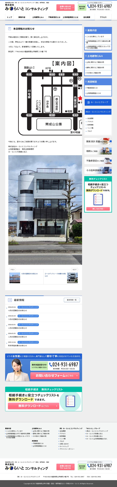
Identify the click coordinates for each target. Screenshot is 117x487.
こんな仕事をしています (95, 36)
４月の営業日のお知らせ (17, 310)
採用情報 (90, 125)
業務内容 (21, 17)
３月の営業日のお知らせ (17, 319)
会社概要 (86, 17)
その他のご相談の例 (93, 73)
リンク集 (90, 128)
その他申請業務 (97, 170)
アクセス (103, 17)
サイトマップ (64, 446)
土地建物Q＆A (38, 17)
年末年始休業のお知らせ (17, 345)
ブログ (89, 131)
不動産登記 (95, 160)
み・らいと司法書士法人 (94, 436)
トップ (9, 17)
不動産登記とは (54, 17)
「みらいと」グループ (92, 428)
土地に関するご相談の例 (95, 62)
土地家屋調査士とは (70, 17)
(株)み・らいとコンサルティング (97, 431)
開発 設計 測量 (96, 141)
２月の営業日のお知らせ (17, 328)
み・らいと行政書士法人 (94, 433)
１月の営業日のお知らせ (17, 337)
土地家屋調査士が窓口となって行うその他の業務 (98, 47)
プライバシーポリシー (67, 449)
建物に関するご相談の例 (95, 67)
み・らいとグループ (99, 102)
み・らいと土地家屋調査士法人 (96, 439)
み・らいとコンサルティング (28, 307)
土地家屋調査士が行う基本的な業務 (98, 42)
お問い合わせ (64, 444)
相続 (91, 151)
